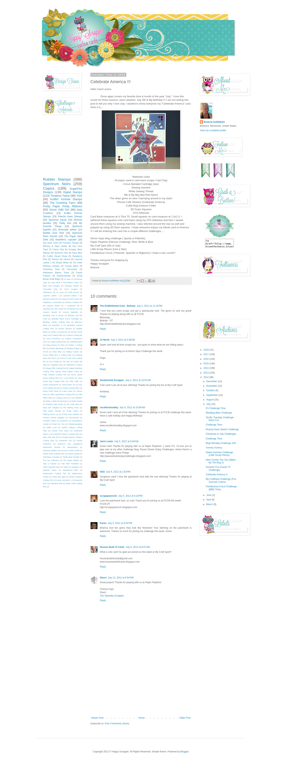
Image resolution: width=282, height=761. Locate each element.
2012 (206, 377)
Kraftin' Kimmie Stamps (66, 199)
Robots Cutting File (73, 302)
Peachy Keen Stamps (70, 216)
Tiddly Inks (65, 223)
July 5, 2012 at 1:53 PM (118, 471)
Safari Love (51, 427)
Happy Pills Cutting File (55, 368)
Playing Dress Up (50, 414)
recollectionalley (109, 407)
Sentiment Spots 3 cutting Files (66, 434)
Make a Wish (51, 401)
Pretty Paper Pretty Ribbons (62, 206)
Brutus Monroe (65, 328)
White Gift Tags (58, 477)
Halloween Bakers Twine (56, 272)
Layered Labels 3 (71, 296)
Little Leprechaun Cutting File (62, 394)
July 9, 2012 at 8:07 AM (138, 547)
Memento (64, 401)
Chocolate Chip (50, 289)
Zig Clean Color (50, 243)
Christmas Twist (51, 269)
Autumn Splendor (70, 312)
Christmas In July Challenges (221, 434)
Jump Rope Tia (68, 385)
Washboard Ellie (70, 470)
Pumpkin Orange (71, 243)
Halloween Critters (74, 365)
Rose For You (58, 424)
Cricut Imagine (71, 289)
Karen (103, 523)
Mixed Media (76, 401)
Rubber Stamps (57, 179)
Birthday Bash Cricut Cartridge (65, 319)
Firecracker (72, 269)
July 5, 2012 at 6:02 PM (120, 523)
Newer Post (97, 717)
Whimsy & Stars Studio (55, 246)
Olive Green (74, 299)
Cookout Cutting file (74, 335)
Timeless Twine (60, 195)
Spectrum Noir (61, 253)
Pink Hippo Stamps (52, 411)
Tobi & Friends (49, 464)
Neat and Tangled (51, 407)
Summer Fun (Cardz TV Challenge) (218, 468)
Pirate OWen (72, 411)
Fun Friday (54, 361)
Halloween (47, 292)
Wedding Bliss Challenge (219, 412)
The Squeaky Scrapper (112, 595)
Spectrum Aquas (58, 219)
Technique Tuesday (51, 457)
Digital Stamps (72, 192)
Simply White (62, 262)
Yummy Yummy (214, 447)
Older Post (185, 717)
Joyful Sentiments (50, 385)
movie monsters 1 (64, 480)
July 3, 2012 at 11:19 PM (149, 306)
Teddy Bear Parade (71, 457)
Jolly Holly (74, 381)
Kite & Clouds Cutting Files (68, 388)
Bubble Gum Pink (53, 233)
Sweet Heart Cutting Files (54, 454)
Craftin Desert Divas (57, 256)
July (208, 404)
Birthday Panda (71, 286)
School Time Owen (60, 431)
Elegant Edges (73, 348)
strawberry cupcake (65, 239)
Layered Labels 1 (51, 296)
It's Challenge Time (216, 408)
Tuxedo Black (71, 266)
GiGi (102, 471)
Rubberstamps (64, 276)
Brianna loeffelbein (214, 122)
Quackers (64, 421)
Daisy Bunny (51, 345)
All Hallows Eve (72, 309)
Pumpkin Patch (49, 421)
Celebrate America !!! (217, 474)
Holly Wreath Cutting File (54, 375)
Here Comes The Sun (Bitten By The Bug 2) (221, 461)
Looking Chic (61, 398)
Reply (103, 328)
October (210, 390)
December (212, 381)
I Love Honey (68, 378)
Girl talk (66, 361)
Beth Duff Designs (51, 286)
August (210, 399)
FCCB (45, 352)
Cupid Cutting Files (58, 342)
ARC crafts (58, 309)
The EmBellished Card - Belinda (117, 306)
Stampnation (72, 447)
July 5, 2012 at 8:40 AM (126, 441)
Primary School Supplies (54, 417)
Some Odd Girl (59, 209)
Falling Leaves (72, 352)
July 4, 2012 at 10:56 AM (132, 407)
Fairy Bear (57, 352)
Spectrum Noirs (57, 184)
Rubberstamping (75, 424)
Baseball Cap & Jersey (53, 315)
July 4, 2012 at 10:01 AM (138, 380)
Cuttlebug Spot (76, 342)
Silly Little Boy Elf (50, 437)
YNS (79, 195)
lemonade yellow (67, 229)
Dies (63, 345)
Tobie (65, 467)
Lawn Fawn (67, 391)
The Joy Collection (51, 460)
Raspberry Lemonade (52, 302)
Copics (49, 188)
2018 (206, 349)
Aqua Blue (77, 253)
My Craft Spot (73, 404)
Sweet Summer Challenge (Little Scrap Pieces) (219, 453)
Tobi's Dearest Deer (51, 467)
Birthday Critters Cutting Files (56, 322)
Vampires (75, 467)
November (212, 386)
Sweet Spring (73, 454)
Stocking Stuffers (50, 450)
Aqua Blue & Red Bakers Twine (65, 282)
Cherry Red (58, 249)
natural (67, 259)
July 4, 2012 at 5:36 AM (123, 339)
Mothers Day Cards (54, 404)
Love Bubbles (76, 398)
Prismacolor (74, 417)
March (210, 504)
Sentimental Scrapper (112, 380)
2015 (206, 363)
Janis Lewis (106, 441)
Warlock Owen (49, 470)
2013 (206, 372)
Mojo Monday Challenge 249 (221, 443)
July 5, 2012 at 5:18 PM (130, 496)
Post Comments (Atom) (117, 723)
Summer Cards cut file (70, 450)
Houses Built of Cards (112, 547)
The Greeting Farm (62, 202)
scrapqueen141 (108, 496)
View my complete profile (213, 130)
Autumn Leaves (50, 312)
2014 (206, 368)
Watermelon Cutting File (54, 473)
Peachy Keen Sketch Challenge (222, 429)
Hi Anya (60, 292)
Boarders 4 (57, 325)
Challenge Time (214, 424)
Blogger (185, 751)
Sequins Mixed (53, 306)
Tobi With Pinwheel (70, 464)
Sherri (103, 577)
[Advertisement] (141, 687)
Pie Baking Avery (71, 407)
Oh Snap (62, 299)
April (209, 499)
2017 (206, 354)
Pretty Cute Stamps (70, 414)
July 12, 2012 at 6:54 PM (121, 577)
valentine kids (56, 483)
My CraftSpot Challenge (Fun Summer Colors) (221, 480)
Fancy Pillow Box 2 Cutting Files (57, 355)
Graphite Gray (57, 365)
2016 (206, 359)
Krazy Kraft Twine (50, 391)
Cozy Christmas (53, 338)
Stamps (55, 259)
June (209, 495)
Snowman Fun (65, 440)
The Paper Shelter (71, 460)
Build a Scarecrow (59, 332)
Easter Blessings (57, 348)
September (212, 395)
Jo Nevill (104, 339)
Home (141, 717)
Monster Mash (49, 299)
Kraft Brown (73, 292)
